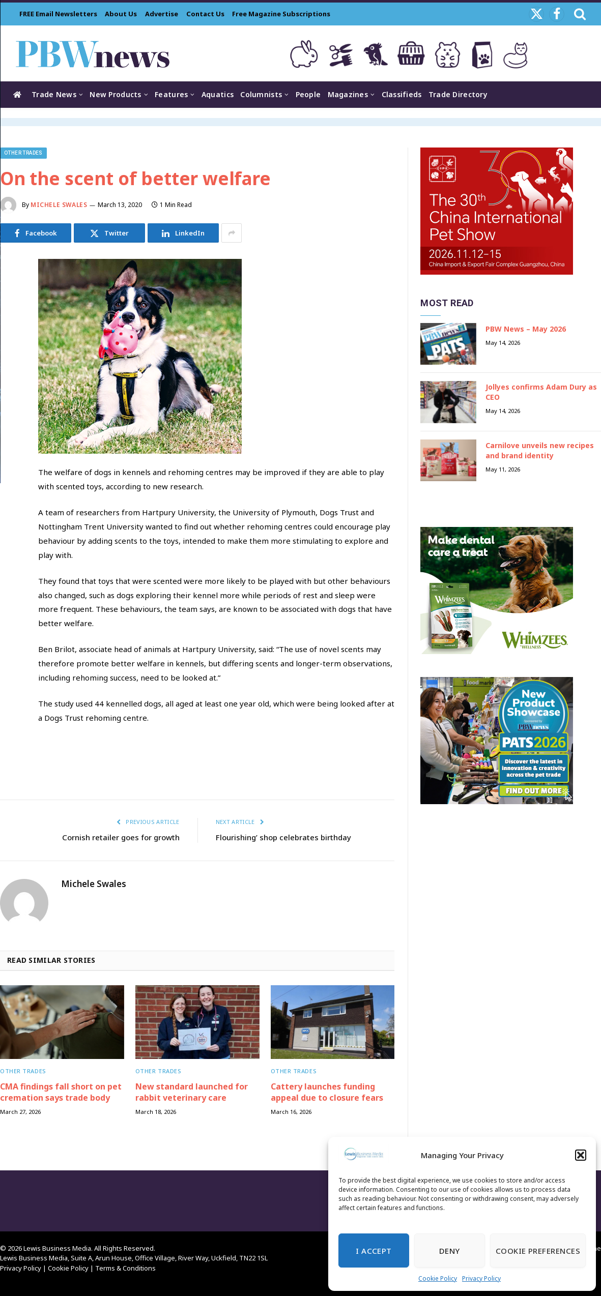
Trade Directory (458, 94)
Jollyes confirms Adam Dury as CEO (541, 392)
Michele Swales (59, 204)
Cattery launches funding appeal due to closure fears (327, 1092)
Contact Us (205, 13)
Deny (449, 1251)
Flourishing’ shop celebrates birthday (283, 837)
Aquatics (218, 94)
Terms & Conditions (125, 1268)
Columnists (261, 94)
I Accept (374, 1251)
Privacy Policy (481, 1278)
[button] (581, 1155)
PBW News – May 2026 (525, 329)
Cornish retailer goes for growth (121, 837)
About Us (121, 13)
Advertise (161, 13)
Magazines (348, 94)
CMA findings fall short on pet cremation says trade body (61, 1092)
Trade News (54, 94)
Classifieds (402, 94)
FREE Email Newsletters (58, 13)
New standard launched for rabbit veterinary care (191, 1092)
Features (171, 94)
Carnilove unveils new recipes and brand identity (539, 450)
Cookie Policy (437, 1278)
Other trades (23, 153)
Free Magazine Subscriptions (281, 13)
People (308, 94)
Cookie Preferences (538, 1251)
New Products (115, 94)
